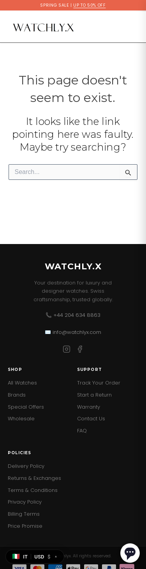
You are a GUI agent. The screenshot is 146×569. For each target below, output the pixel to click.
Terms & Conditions (33, 490)
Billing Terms (24, 514)
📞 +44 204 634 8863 (73, 315)
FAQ (82, 430)
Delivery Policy (26, 466)
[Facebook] (80, 350)
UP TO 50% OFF (89, 5)
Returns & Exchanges (34, 478)
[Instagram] (66, 350)
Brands (17, 395)
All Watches (22, 382)
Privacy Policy (25, 502)
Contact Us (91, 418)
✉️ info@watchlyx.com (73, 332)
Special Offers (26, 407)
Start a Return (94, 395)
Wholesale (21, 418)
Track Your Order (98, 382)
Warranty (88, 407)
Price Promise (25, 526)
